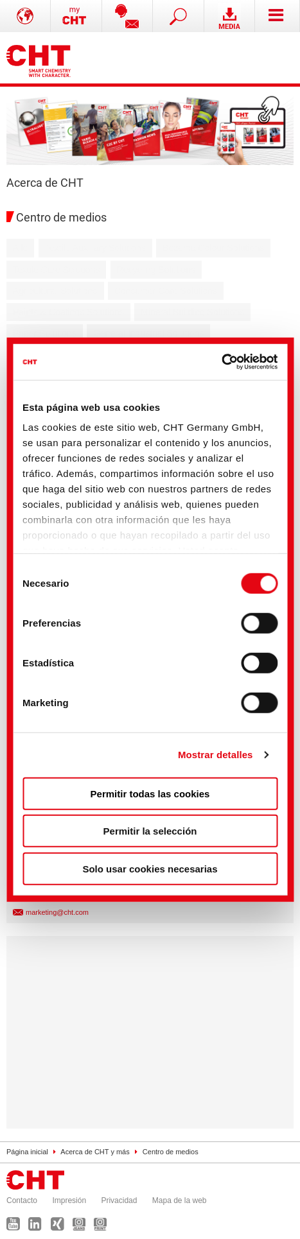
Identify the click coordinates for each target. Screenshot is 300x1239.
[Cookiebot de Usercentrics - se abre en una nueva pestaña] (221, 362)
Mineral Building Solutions (192, 312)
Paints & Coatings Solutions (68, 312)
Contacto (21, 1200)
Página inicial (27, 1152)
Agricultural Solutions (55, 291)
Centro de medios (171, 1152)
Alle (20, 248)
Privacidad (119, 1200)
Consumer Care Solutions (165, 291)
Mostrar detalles (215, 754)
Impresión (69, 1200)
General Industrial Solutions (148, 333)
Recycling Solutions (156, 269)
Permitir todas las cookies (150, 793)
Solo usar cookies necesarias (149, 868)
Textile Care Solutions (56, 269)
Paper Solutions (44, 333)
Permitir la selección (150, 831)
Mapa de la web (179, 1200)
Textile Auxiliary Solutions (95, 248)
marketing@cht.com (57, 912)
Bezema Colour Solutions (213, 248)
